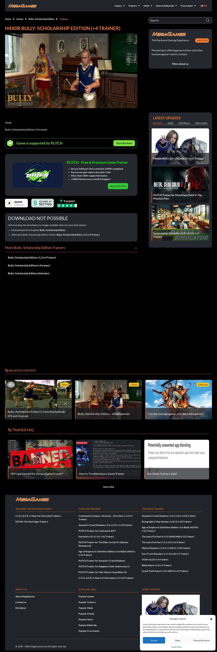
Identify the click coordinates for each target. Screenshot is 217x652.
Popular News (86, 619)
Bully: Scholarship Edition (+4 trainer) (29, 265)
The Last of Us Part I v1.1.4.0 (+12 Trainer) (163, 542)
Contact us (20, 602)
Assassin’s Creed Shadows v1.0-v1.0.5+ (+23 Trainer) (105, 525)
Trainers (63, 19)
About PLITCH (118, 186)
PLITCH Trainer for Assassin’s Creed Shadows (102, 560)
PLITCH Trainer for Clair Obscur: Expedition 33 (103, 572)
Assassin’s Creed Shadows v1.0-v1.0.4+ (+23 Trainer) (169, 515)
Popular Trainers (87, 602)
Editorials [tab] (184, 123)
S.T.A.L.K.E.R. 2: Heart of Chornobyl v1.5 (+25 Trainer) (106, 577)
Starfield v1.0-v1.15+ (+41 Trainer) (96, 536)
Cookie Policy (176, 647)
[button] (211, 618)
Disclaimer (20, 607)
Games (19, 19)
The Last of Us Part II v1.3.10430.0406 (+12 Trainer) (168, 536)
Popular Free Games (89, 630)
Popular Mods (86, 607)
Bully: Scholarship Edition (41, 19)
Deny (177, 640)
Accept (154, 640)
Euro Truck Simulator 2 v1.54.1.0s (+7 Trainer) (165, 553)
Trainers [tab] (157, 123)
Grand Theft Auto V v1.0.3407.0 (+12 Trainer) (165, 571)
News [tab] (170, 123)
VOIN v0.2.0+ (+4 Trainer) (155, 559)
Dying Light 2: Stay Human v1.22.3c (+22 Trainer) (166, 521)
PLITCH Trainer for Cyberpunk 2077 (97, 530)
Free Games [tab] (201, 123)
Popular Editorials (88, 625)
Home (8, 19)
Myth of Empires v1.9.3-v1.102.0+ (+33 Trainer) (166, 548)
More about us (180, 63)
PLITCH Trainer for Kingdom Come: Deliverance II (104, 566)
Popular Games (86, 596)
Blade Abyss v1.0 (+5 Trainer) (157, 565)
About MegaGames (25, 596)
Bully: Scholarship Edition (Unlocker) (28, 273)
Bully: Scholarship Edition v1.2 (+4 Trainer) (78, 234)
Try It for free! (124, 143)
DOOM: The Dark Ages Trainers (31, 521)
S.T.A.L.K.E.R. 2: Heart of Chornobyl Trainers (38, 515)
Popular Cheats (86, 613)
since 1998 (202, 40)
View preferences (201, 640)
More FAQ (108, 486)
